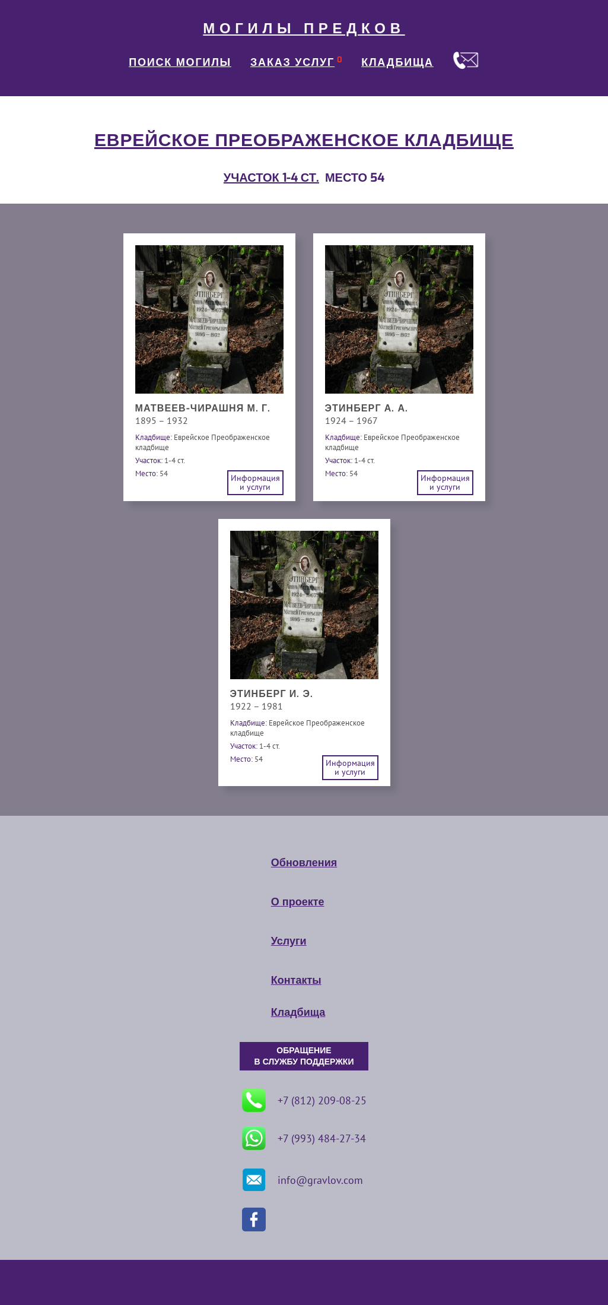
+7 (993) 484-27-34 (304, 1138)
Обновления (304, 863)
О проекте (297, 902)
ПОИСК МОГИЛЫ (180, 62)
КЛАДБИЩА (397, 62)
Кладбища (298, 1012)
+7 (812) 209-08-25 (304, 1100)
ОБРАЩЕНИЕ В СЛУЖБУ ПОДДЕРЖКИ (304, 1056)
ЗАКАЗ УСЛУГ (292, 62)
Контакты (296, 980)
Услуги (289, 941)
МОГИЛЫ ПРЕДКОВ (304, 28)
